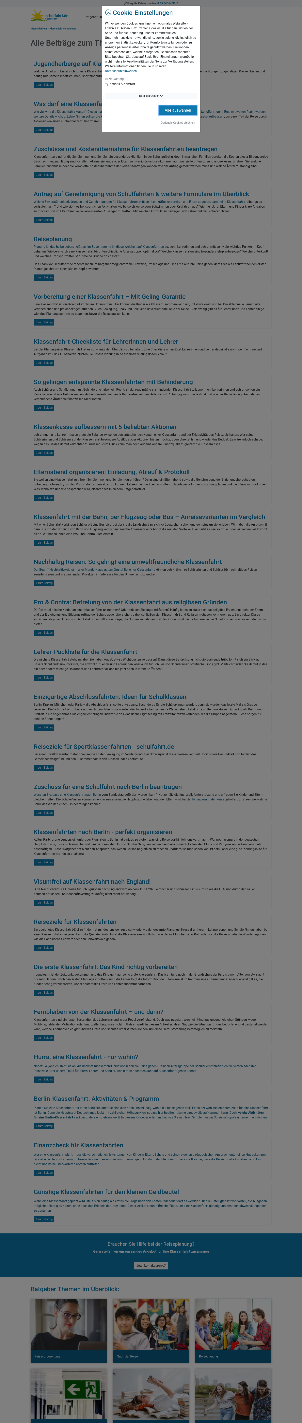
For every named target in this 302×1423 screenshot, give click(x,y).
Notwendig (116, 79)
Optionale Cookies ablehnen (178, 122)
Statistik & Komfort (122, 84)
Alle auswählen (178, 110)
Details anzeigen (151, 95)
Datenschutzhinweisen (121, 71)
